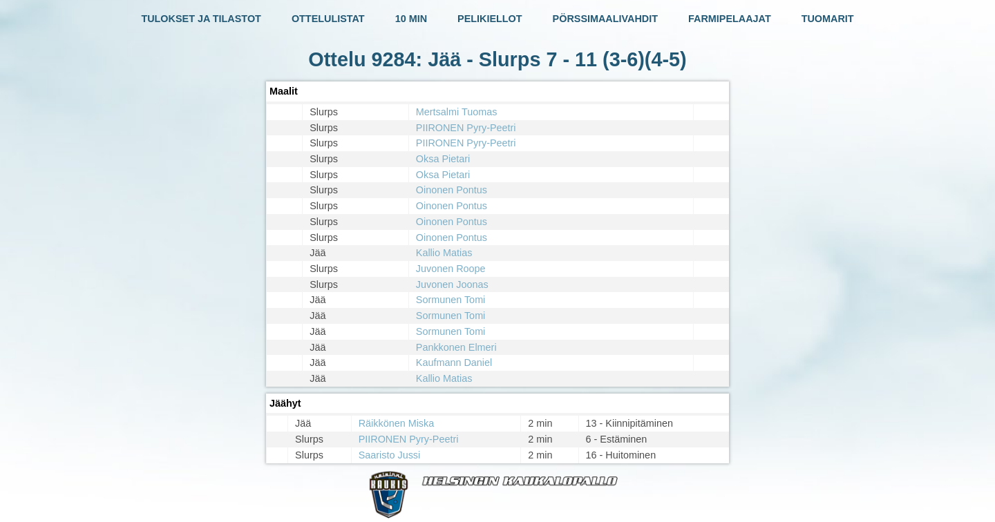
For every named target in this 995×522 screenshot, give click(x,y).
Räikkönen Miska (397, 423)
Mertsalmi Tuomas (457, 111)
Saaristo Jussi (390, 455)
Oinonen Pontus (451, 189)
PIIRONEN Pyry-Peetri (466, 127)
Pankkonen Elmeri (456, 347)
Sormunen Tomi (451, 299)
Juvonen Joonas (452, 284)
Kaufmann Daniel (454, 362)
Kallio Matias (444, 252)
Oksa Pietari (443, 158)
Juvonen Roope (451, 268)
